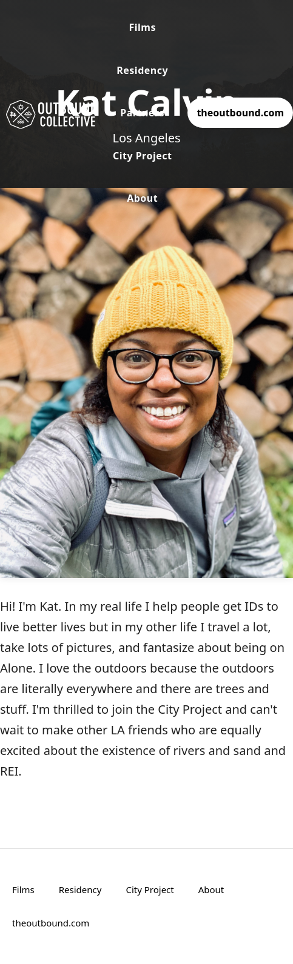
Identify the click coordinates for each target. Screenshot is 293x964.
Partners (142, 112)
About (142, 198)
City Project (142, 155)
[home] (48, 113)
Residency (142, 70)
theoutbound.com (240, 112)
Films (142, 27)
